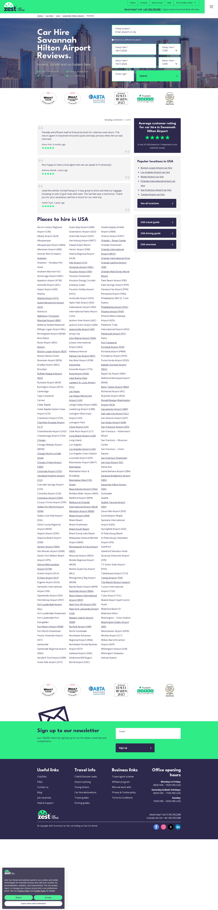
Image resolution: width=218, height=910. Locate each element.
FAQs (40, 781)
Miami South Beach (79, 529)
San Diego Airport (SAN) (113, 422)
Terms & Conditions (122, 797)
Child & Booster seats (86, 776)
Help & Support (45, 802)
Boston (41, 347)
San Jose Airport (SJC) (112, 462)
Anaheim (41, 258)
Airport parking (83, 781)
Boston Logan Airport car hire (156, 167)
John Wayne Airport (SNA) (82, 338)
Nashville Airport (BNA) (81, 591)
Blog (39, 792)
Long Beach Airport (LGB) (82, 435)
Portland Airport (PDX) (112, 347)
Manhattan (75, 466)
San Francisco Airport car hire (156, 190)
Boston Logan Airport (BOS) (52, 351)
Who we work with (121, 787)
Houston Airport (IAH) (80, 271)
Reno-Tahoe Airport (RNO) (115, 386)
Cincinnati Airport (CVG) (49, 471)
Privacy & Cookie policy (124, 792)
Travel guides (82, 797)
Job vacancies (44, 797)
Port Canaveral (109, 342)
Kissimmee (74, 364)
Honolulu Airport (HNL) (81, 267)
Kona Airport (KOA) (79, 373)
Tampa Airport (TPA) (112, 577)
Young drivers (82, 787)
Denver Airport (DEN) (48, 546)
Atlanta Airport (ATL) (48, 298)
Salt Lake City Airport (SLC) (115, 413)
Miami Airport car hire (152, 176)
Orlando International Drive (115, 258)
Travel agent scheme (123, 776)
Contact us (42, 787)
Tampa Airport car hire (153, 194)
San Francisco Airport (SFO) (115, 426)
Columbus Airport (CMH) (50, 497)
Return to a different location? (127, 39)
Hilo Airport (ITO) (78, 262)
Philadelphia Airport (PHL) (114, 307)
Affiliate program (121, 781)
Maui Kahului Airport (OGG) (83, 489)
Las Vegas (74, 391)
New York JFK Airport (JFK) (82, 604)
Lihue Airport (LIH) (79, 426)
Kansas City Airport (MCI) (82, 355)
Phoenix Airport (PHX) (112, 311)
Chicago (41, 440)
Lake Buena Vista (78, 378)
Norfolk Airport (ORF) (80, 626)
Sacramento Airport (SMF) (114, 409)
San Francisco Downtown (114, 458)
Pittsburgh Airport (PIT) (113, 333)
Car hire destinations (85, 792)
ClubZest (42, 776)
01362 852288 (173, 814)
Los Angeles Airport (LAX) (82, 449)
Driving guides (82, 802)
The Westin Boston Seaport (115, 582)
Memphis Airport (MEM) (81, 511)
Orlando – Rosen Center (113, 240)
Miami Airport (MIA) (79, 515)
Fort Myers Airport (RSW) (50, 626)
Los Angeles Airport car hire (155, 172)
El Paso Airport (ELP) (48, 577)
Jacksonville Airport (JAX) (82, 329)
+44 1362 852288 (151, 9)
